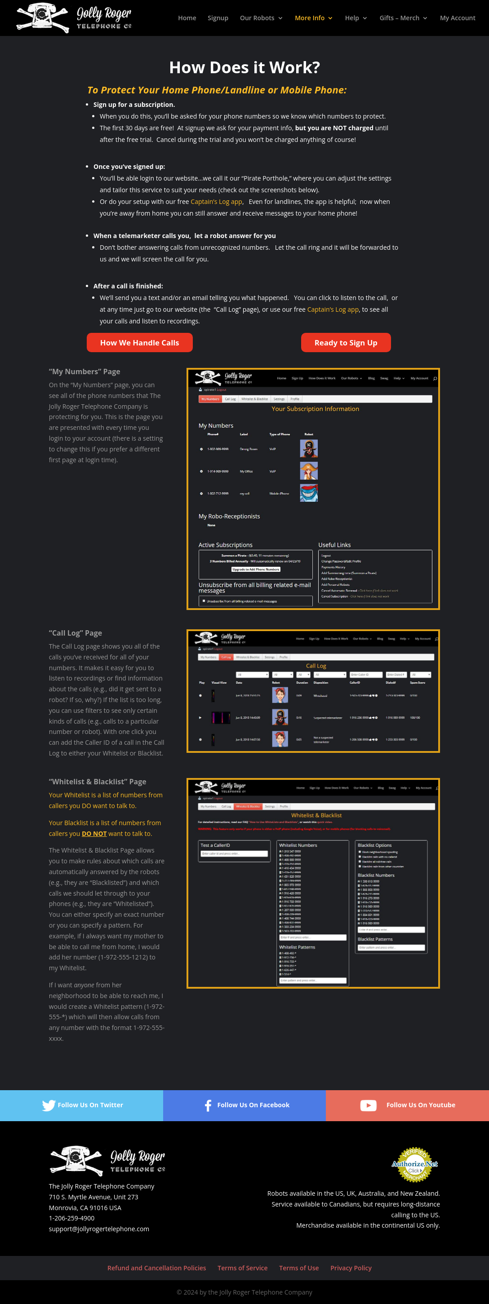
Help (352, 18)
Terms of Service (242, 1268)
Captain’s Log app (216, 201)
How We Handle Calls (139, 342)
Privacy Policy (351, 1268)
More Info (310, 18)
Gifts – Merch (400, 18)
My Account (458, 18)
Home (187, 18)
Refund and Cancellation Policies (156, 1268)
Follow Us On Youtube (407, 1105)
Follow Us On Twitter (82, 1105)
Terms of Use (299, 1268)
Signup (218, 18)
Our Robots (257, 18)
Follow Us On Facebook (245, 1105)
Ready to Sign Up (346, 342)
